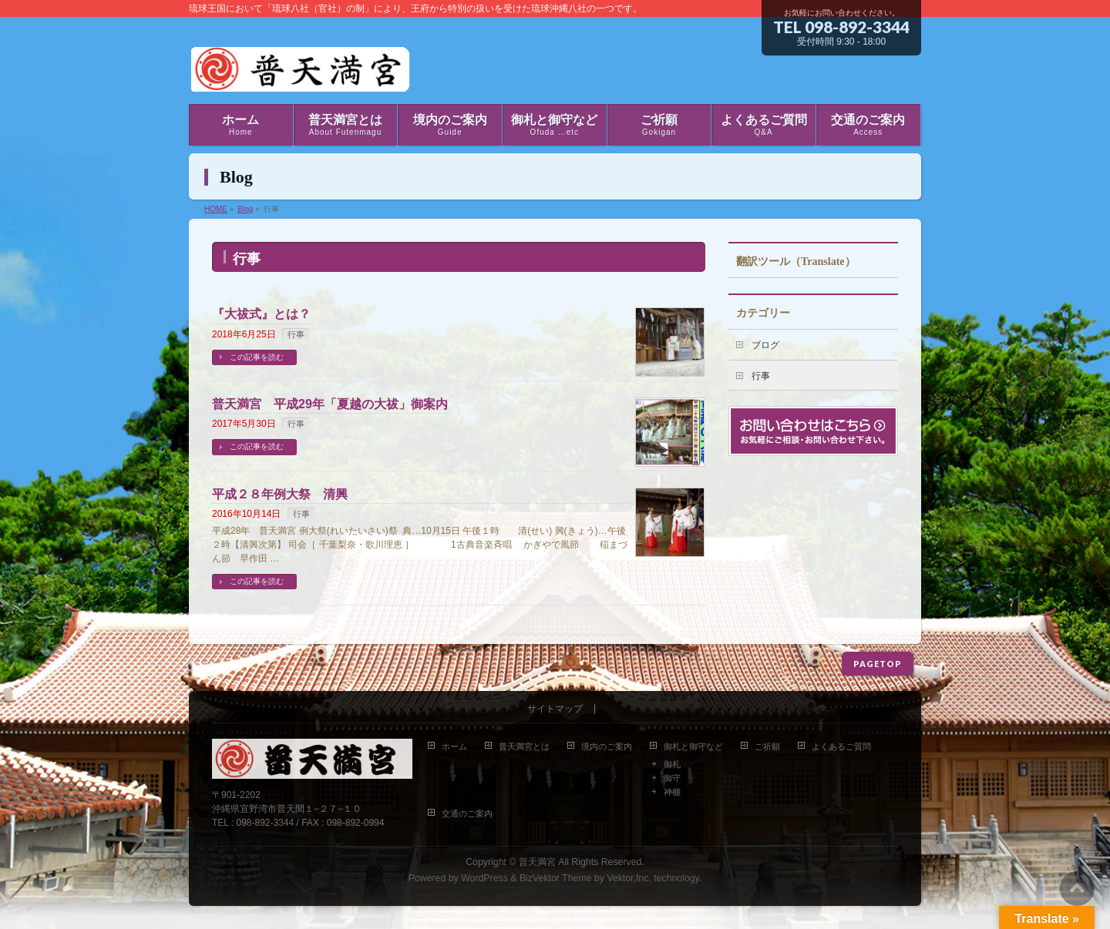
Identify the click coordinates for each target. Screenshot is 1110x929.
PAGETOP (877, 664)
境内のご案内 (606, 746)
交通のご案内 (467, 813)
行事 (296, 334)
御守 (672, 778)
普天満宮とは (524, 746)
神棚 (672, 792)
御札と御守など (693, 746)
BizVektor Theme (556, 878)
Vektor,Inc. (629, 878)
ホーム (454, 746)
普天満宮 (537, 862)
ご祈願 (767, 746)
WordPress (484, 878)
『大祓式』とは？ (261, 313)
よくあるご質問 (841, 746)
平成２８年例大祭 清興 (280, 494)
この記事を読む (257, 357)
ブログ (765, 345)
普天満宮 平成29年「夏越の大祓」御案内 (330, 404)
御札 (672, 764)
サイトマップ (555, 709)
